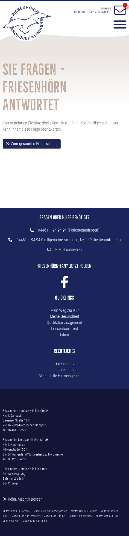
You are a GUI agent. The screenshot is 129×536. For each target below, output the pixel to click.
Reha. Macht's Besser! (23, 499)
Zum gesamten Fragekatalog (32, 143)
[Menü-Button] (117, 25)
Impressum (65, 369)
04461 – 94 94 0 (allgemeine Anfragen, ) (69, 240)
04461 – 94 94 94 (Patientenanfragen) (68, 230)
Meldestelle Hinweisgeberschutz (65, 375)
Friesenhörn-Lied (64, 328)
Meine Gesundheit (64, 316)
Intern (64, 334)
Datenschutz (65, 363)
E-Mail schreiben (68, 249)
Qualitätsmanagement (64, 322)
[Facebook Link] (64, 285)
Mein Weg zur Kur (64, 310)
